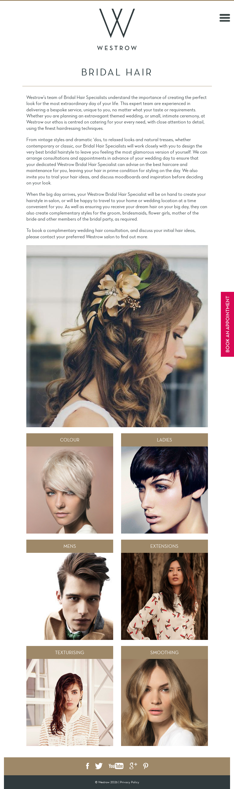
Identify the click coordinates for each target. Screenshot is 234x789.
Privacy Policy (129, 782)
